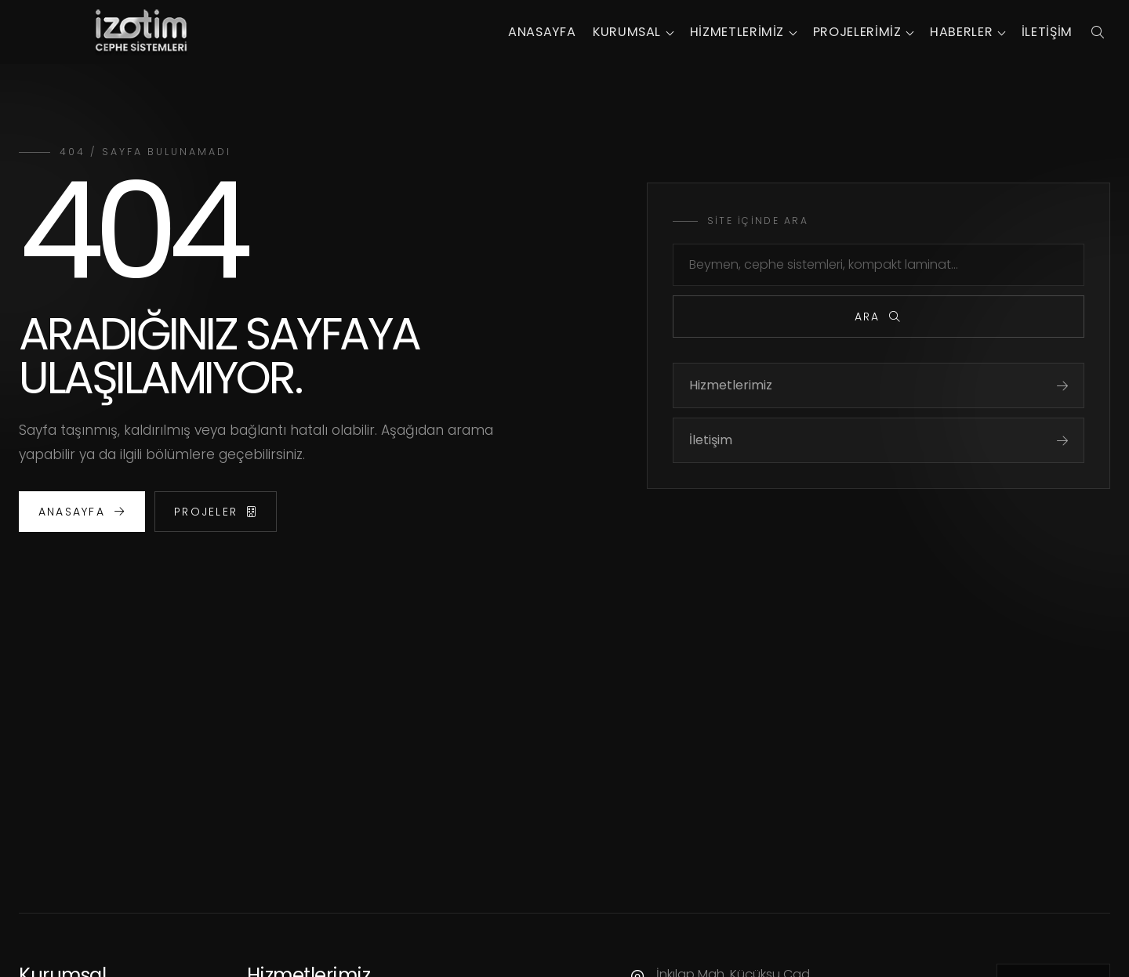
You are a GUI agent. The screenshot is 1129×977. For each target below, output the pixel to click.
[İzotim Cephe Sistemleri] (141, 32)
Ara (878, 316)
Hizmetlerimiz (737, 32)
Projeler (215, 511)
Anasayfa (541, 32)
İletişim (1047, 32)
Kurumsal (627, 32)
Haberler (961, 32)
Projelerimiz (857, 32)
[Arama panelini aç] (1097, 32)
